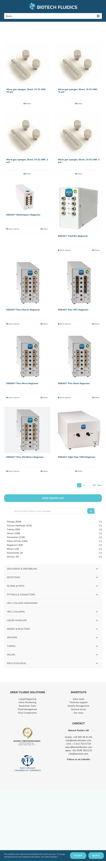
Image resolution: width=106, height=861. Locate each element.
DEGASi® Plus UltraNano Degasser (25, 457)
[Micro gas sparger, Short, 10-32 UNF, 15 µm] (79, 64)
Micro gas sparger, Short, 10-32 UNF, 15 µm (78, 90)
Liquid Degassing (27, 699)
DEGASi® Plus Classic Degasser (23, 309)
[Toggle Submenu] (97, 569)
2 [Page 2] (84, 485)
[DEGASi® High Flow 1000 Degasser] (79, 430)
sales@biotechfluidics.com (78, 747)
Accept (78, 855)
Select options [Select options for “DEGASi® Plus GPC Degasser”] (65, 324)
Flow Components (27, 712)
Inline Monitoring (27, 702)
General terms (78, 709)
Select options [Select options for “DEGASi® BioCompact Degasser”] (13, 229)
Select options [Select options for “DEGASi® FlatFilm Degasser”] (65, 250)
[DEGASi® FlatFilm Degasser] (79, 207)
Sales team (78, 699)
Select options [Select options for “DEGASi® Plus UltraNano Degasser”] (13, 471)
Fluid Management (27, 709)
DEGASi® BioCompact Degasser (23, 215)
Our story (78, 712)
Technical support (78, 702)
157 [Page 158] (94, 485)
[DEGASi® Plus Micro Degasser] (27, 356)
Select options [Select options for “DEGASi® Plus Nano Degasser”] (65, 397)
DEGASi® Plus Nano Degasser (74, 383)
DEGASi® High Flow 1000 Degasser (76, 457)
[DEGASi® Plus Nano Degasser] (79, 356)
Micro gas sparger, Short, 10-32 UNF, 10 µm (26, 90)
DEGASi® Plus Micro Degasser (22, 383)
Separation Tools (27, 705)
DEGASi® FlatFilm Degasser (73, 236)
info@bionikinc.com (78, 753)
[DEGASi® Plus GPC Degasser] (79, 283)
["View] (53, 498)
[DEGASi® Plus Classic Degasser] (27, 283)
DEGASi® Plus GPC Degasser (73, 309)
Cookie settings (51, 857)
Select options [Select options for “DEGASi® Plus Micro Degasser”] (13, 397)
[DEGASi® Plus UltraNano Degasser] (27, 430)
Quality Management (78, 705)
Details (28, 103)
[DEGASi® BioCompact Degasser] (27, 197)
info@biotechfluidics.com (78, 740)
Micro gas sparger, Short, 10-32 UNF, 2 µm (27, 160)
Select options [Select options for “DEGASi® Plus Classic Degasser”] (13, 324)
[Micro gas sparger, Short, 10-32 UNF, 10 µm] (27, 64)
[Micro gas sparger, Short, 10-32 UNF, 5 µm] (79, 134)
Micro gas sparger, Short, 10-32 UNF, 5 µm (79, 160)
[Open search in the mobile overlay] (53, 511)
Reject (96, 855)
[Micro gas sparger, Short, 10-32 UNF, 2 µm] (27, 134)
